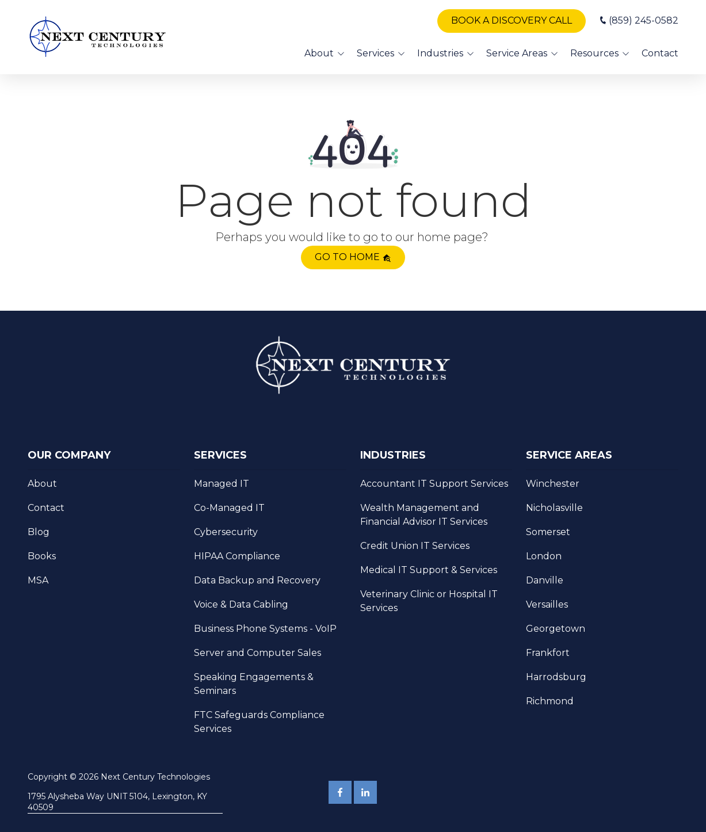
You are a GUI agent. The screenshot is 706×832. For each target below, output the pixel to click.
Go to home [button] (353, 256)
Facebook (340, 792)
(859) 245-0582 (643, 20)
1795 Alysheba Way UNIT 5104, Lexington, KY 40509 (117, 801)
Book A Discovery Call (511, 20)
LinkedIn (365, 792)
